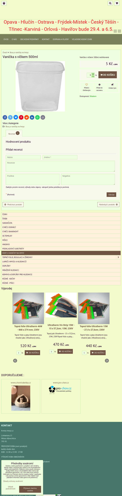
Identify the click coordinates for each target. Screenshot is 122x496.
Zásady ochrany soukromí (13, 481)
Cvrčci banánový (10, 231)
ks (20, 353)
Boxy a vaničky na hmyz (15, 126)
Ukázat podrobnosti (10, 488)
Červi (4, 214)
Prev (15, 361)
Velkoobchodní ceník (82, 39)
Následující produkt (108, 204)
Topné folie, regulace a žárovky (61, 257)
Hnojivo (6, 244)
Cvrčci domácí (9, 227)
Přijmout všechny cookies (30, 489)
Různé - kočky (8, 278)
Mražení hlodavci (10, 270)
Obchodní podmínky (29, 39)
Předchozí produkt (13, 204)
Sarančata (7, 223)
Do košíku (107, 74)
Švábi (4, 218)
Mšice (5, 240)
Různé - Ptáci (8, 283)
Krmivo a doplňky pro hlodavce (17, 274)
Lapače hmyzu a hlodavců (14, 261)
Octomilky (7, 235)
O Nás (14, 39)
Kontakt (46, 39)
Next (107, 361)
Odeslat (111, 194)
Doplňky (6, 266)
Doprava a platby (61, 39)
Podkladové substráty (13, 248)
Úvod (6, 39)
